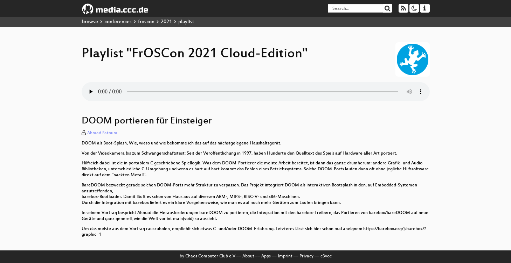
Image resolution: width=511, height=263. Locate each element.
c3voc (326, 256)
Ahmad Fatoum (102, 133)
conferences (118, 22)
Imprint (285, 256)
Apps (266, 256)
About (248, 256)
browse (90, 22)
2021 (166, 22)
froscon (146, 22)
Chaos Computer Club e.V (210, 256)
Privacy (306, 256)
